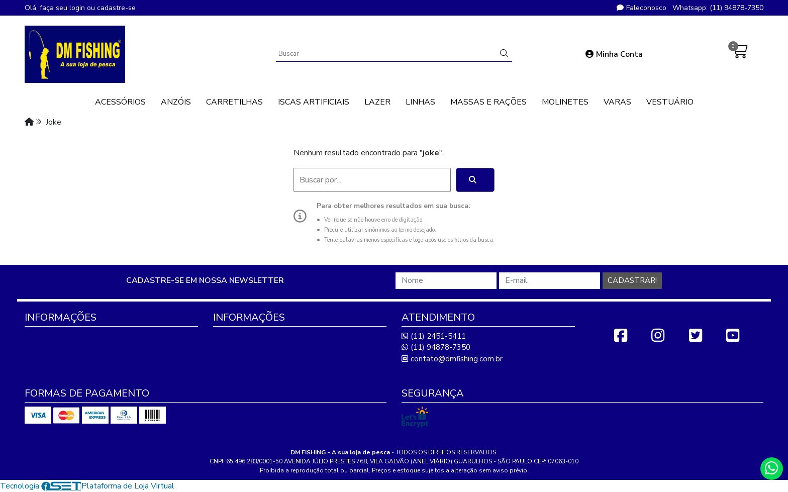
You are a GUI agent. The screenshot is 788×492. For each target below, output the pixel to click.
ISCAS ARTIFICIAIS (313, 102)
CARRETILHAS (234, 102)
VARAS (617, 102)
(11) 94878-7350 (436, 347)
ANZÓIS (176, 102)
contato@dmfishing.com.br (452, 359)
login (78, 8)
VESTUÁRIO (670, 102)
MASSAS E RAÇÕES (488, 102)
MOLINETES (565, 102)
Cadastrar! (632, 280)
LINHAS (420, 102)
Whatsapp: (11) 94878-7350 (717, 8)
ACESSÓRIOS (120, 102)
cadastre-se (116, 8)
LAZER (377, 102)
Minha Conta (614, 54)
